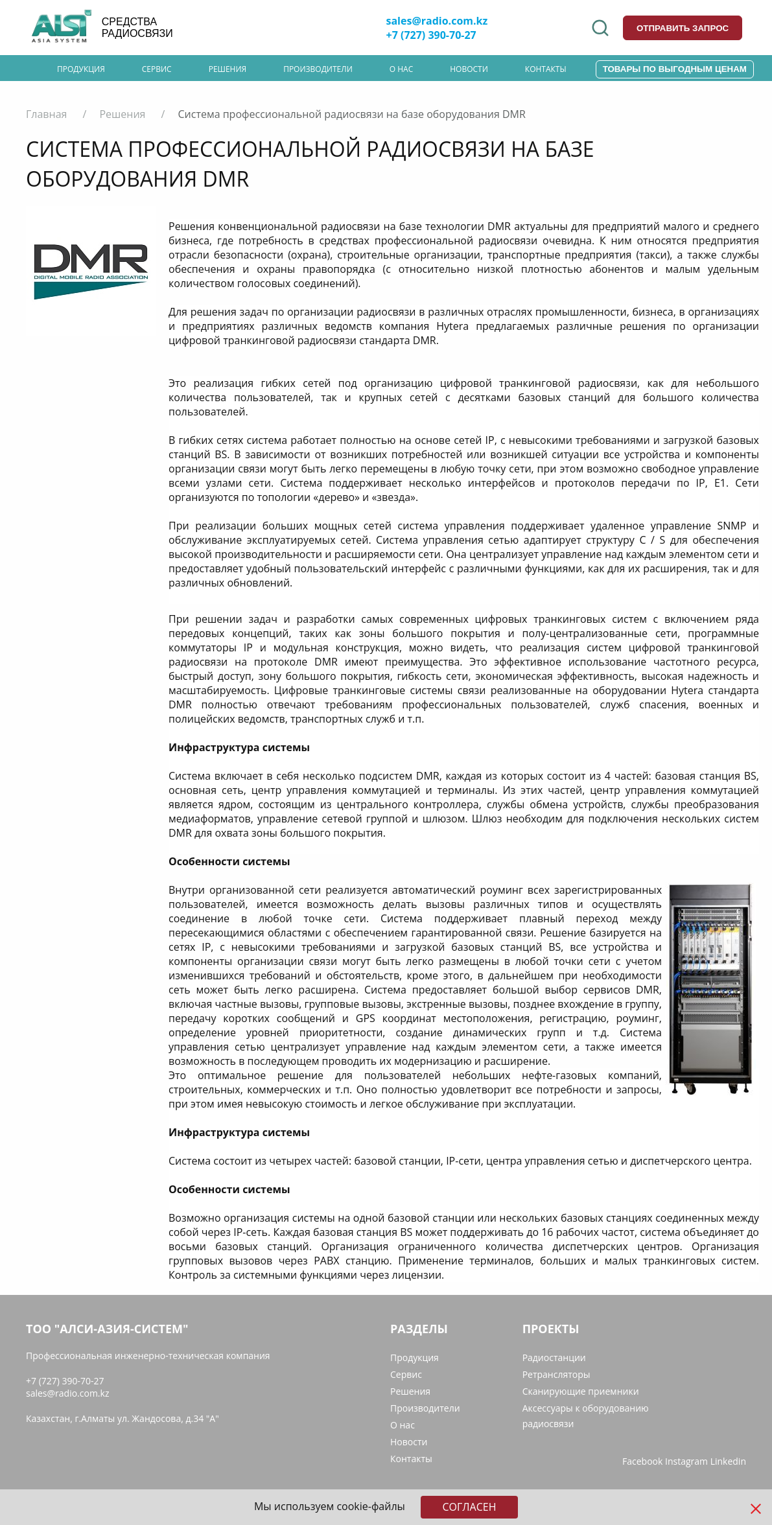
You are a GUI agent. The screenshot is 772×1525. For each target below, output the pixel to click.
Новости (469, 69)
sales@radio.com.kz (437, 21)
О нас (401, 69)
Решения (228, 69)
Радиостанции (554, 1357)
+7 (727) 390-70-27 (431, 35)
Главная (46, 114)
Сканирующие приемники (580, 1391)
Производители (318, 69)
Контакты (546, 69)
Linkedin (728, 1461)
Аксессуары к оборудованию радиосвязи (585, 1416)
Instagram (686, 1461)
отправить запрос (683, 28)
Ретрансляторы (556, 1374)
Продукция (81, 69)
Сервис (157, 69)
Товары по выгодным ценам (675, 69)
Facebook (642, 1461)
